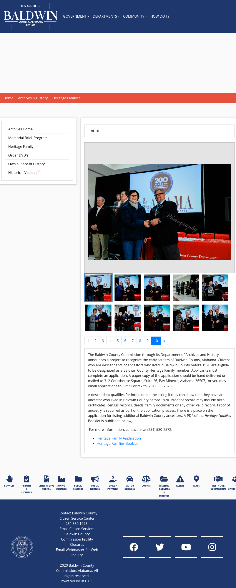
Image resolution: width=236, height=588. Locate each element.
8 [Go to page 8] (140, 340)
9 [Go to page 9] (147, 340)
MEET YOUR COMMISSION (218, 482)
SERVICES (9, 481)
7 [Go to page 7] (133, 340)
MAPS (196, 481)
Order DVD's (18, 155)
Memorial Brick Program (28, 137)
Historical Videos (24, 173)
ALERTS (180, 481)
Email (127, 386)
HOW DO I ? (159, 16)
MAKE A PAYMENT (112, 482)
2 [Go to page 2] (95, 340)
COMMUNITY (133, 16)
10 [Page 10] (156, 340)
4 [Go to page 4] (110, 340)
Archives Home (20, 129)
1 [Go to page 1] (88, 340)
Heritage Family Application (119, 438)
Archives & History (33, 98)
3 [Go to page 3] (103, 340)
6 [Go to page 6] (125, 340)
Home (8, 98)
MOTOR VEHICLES (130, 482)
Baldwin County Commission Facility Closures (77, 539)
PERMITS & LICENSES (26, 484)
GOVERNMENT (75, 16)
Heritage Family (20, 146)
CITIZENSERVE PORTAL (46, 482)
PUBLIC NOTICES (95, 482)
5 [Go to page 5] (118, 340)
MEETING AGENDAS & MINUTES (164, 486)
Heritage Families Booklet (117, 443)
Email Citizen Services (77, 528)
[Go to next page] (164, 341)
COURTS (146, 481)
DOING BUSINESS (61, 482)
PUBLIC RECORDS (78, 482)
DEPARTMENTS (105, 16)
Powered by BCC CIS (77, 581)
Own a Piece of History (26, 164)
